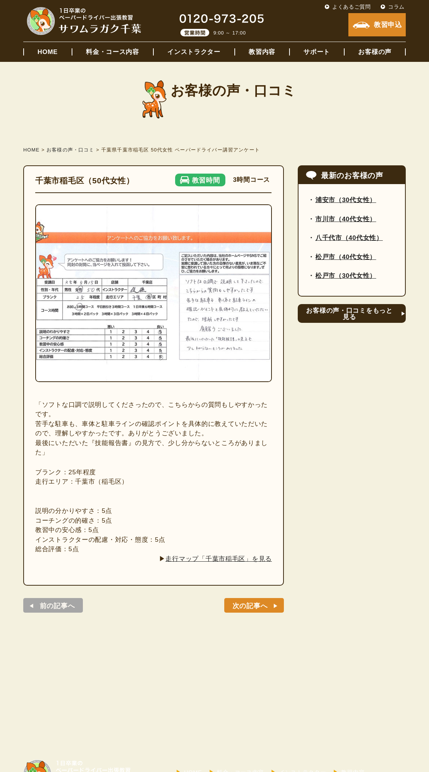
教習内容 (262, 52)
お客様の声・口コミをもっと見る (349, 314)
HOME (48, 52)
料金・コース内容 (112, 52)
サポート (316, 52)
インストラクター (193, 52)
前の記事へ (57, 606)
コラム (396, 6)
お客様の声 (375, 52)
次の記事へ (250, 606)
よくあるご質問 (351, 6)
